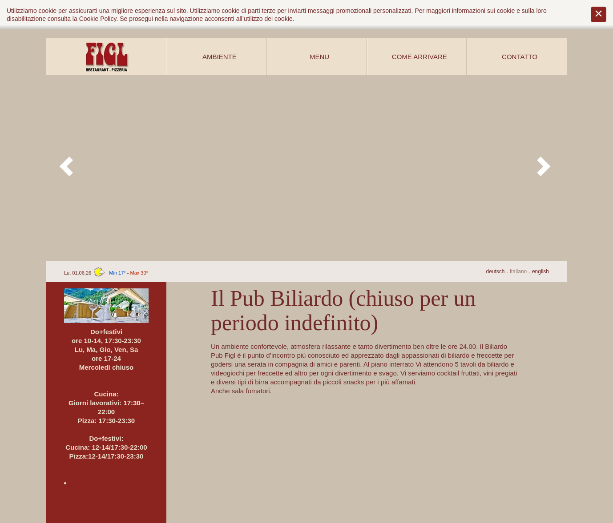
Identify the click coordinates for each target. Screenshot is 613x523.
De (496, 271)
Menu (319, 56)
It (519, 271)
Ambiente (219, 56)
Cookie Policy (98, 18)
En (540, 271)
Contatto (519, 56)
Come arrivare (419, 56)
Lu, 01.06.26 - (106, 272)
